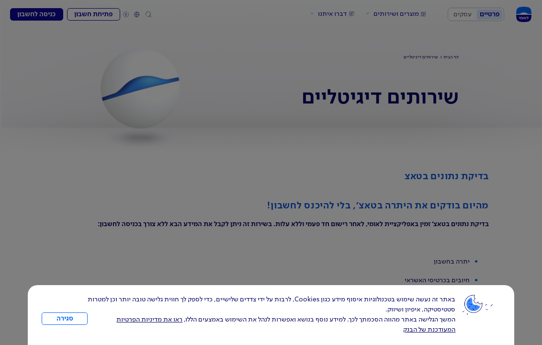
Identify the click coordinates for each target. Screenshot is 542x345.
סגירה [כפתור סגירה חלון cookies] (64, 318)
